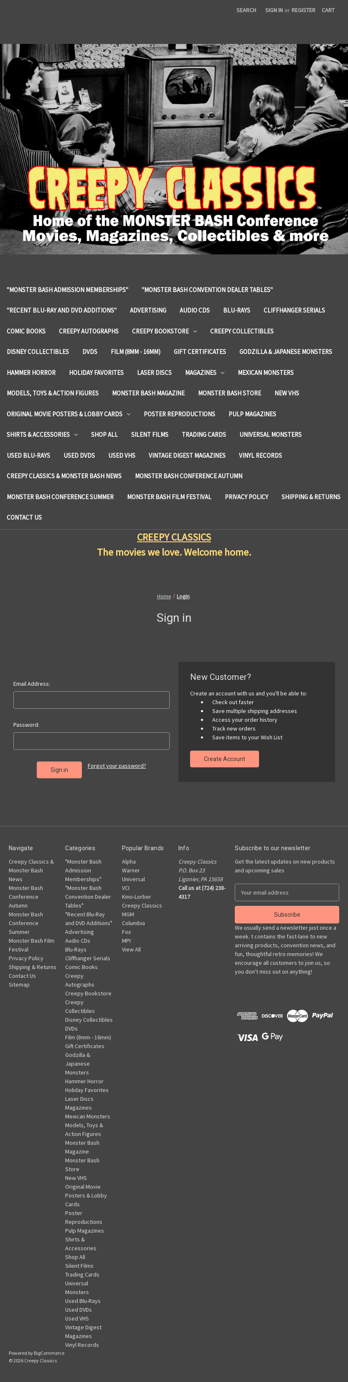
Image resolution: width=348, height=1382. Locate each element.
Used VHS (121, 455)
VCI (126, 888)
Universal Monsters (270, 434)
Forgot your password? (117, 765)
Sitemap (19, 984)
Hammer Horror (31, 373)
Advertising (148, 310)
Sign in (274, 10)
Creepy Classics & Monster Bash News (64, 476)
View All (131, 949)
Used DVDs (79, 455)
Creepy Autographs (89, 331)
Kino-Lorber (136, 896)
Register (303, 10)
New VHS (286, 393)
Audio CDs (195, 310)
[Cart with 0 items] (328, 10)
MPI (126, 940)
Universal (133, 879)
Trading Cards (204, 434)
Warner (131, 870)
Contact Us (24, 517)
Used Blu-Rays (28, 455)
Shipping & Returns (311, 497)
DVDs (89, 352)
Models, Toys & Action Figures (53, 393)
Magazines (204, 373)
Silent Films (149, 434)
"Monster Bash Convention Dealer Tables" (207, 290)
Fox (126, 932)
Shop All (104, 434)
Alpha (129, 861)
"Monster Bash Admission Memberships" (67, 290)
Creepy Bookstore (164, 331)
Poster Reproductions (179, 414)
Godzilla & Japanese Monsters (285, 352)
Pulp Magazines (252, 414)
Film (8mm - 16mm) (135, 352)
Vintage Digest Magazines (187, 455)
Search (246, 10)
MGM (128, 914)
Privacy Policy (246, 497)
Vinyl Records (260, 455)
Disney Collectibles (38, 352)
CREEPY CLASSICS (174, 537)
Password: (26, 724)
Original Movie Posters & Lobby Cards (68, 414)
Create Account (224, 759)
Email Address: (31, 683)
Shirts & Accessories (42, 434)
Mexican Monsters (266, 373)
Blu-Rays (236, 310)
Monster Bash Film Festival (169, 497)
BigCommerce (49, 1353)
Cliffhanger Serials (294, 310)
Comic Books (26, 331)
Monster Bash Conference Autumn (188, 476)
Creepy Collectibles (242, 331)
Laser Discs (154, 373)
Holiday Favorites (96, 373)
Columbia (133, 923)
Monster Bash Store (229, 393)
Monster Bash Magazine (148, 393)
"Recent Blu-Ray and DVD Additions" (62, 310)
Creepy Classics (142, 905)
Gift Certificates (200, 352)
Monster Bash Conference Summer (60, 497)
